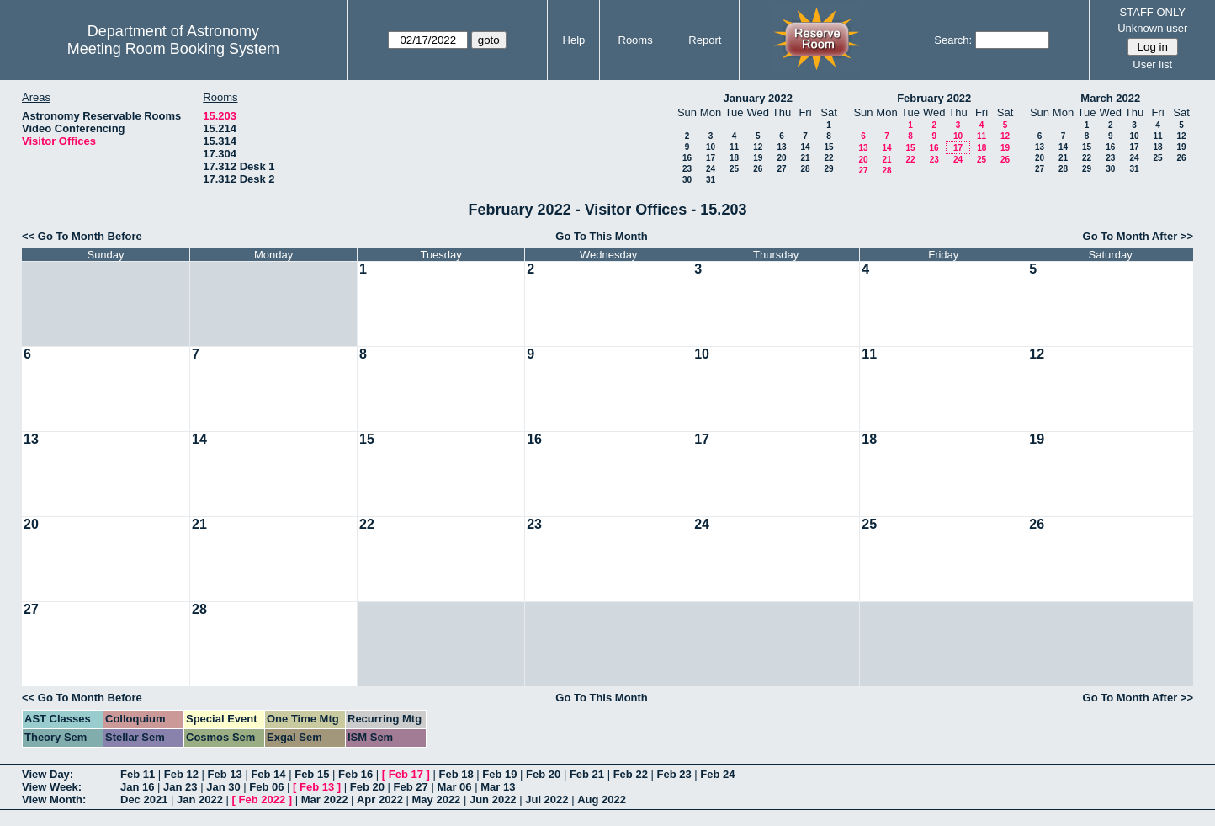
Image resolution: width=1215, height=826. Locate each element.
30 (687, 179)
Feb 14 (268, 774)
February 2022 (934, 98)
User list (1152, 64)
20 (781, 158)
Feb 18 (455, 774)
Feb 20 (543, 774)
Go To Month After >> (1138, 236)
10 (710, 147)
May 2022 (436, 799)
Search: (953, 40)
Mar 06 (454, 787)
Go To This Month (601, 236)
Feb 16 (355, 774)
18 (734, 158)
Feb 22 (630, 774)
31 (710, 179)
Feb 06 (266, 787)
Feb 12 (181, 774)
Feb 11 (137, 774)
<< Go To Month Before (82, 236)
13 (781, 147)
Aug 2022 (601, 799)
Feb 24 (717, 774)
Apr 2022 (380, 799)
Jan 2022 (200, 799)
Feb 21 (587, 774)
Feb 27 (411, 787)
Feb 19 (499, 774)
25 (734, 168)
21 (804, 158)
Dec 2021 (143, 799)
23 (687, 168)
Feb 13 (225, 774)
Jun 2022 (493, 799)
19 (757, 158)
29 (828, 168)
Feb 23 (673, 774)
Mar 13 (497, 787)
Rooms (635, 40)
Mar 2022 (324, 799)
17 (710, 158)
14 (804, 147)
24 (710, 168)
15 (828, 147)
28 (804, 168)
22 (828, 158)
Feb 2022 (262, 799)
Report (704, 40)
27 (781, 168)
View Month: (54, 799)
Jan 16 (137, 787)
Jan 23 (180, 787)
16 (687, 158)
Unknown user (1152, 28)
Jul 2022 (546, 799)
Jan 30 (223, 787)
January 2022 (758, 98)
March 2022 (1110, 98)
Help (574, 40)
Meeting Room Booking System (173, 48)
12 (757, 147)
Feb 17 (406, 774)
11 (734, 147)
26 (757, 168)
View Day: (47, 774)
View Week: (52, 787)
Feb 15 (311, 774)
